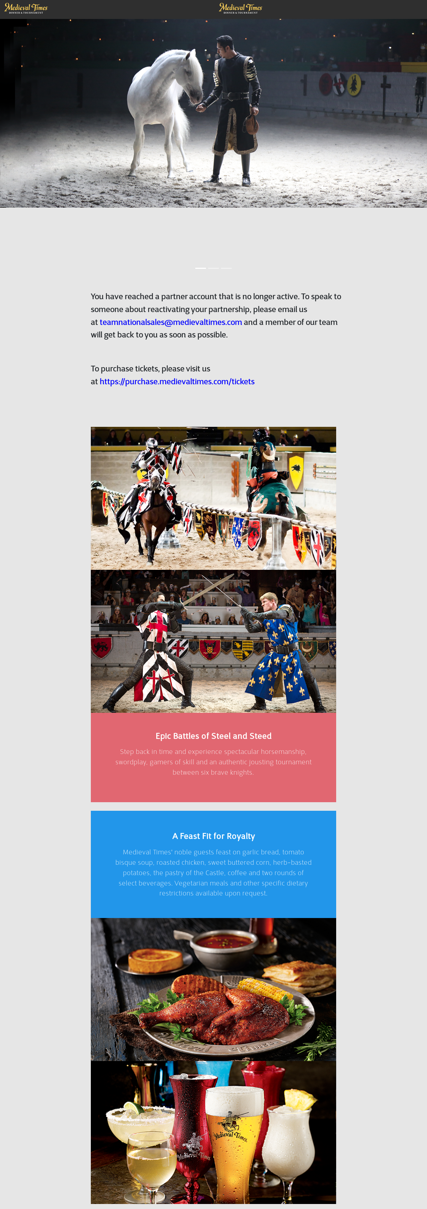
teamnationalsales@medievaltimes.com (171, 328)
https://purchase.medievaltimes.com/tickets (177, 388)
